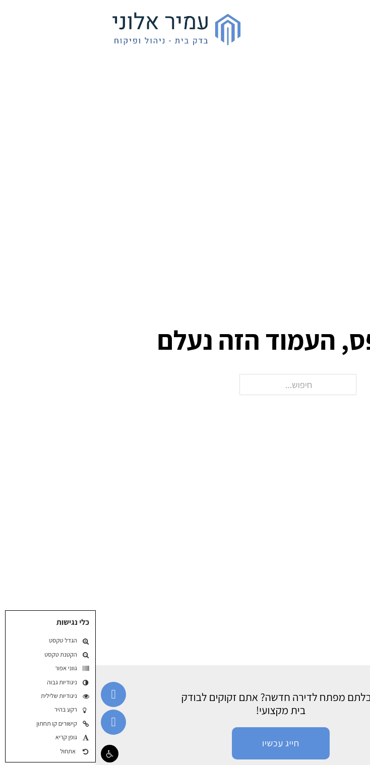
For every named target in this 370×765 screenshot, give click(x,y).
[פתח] (352, 26)
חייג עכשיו (185, 743)
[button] (14, 753)
